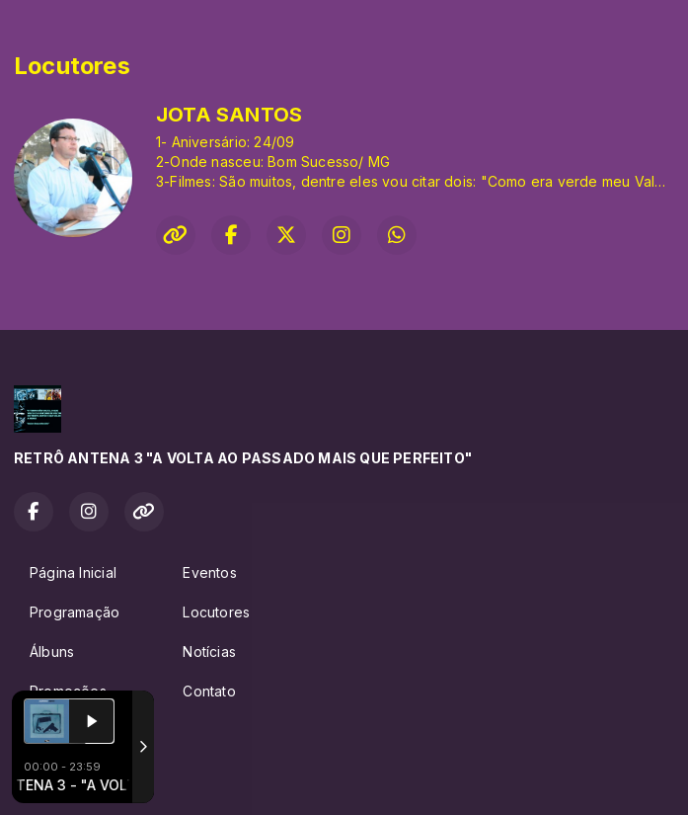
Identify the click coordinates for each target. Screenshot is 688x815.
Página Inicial (73, 572)
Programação (74, 612)
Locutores (216, 612)
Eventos (209, 572)
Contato (209, 691)
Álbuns (52, 651)
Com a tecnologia (82, 778)
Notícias (209, 651)
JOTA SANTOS (229, 114)
